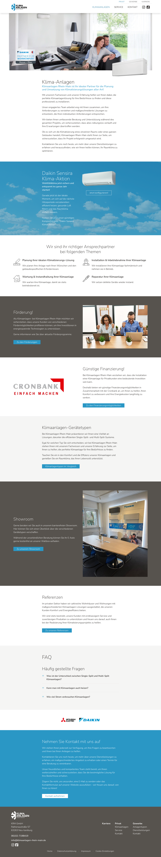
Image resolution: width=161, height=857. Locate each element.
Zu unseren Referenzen (56, 630)
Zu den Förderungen (27, 342)
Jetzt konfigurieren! (99, 192)
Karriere (146, 2)
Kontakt (133, 7)
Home (49, 851)
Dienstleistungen (141, 830)
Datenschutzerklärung (66, 851)
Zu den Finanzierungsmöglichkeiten (103, 405)
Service (118, 7)
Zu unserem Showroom (28, 548)
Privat (122, 2)
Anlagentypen (140, 826)
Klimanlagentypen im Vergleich (60, 466)
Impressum (86, 851)
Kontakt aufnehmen (55, 796)
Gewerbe (133, 2)
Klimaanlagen (101, 7)
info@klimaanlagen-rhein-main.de (28, 840)
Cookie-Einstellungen (105, 851)
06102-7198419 (19, 835)
